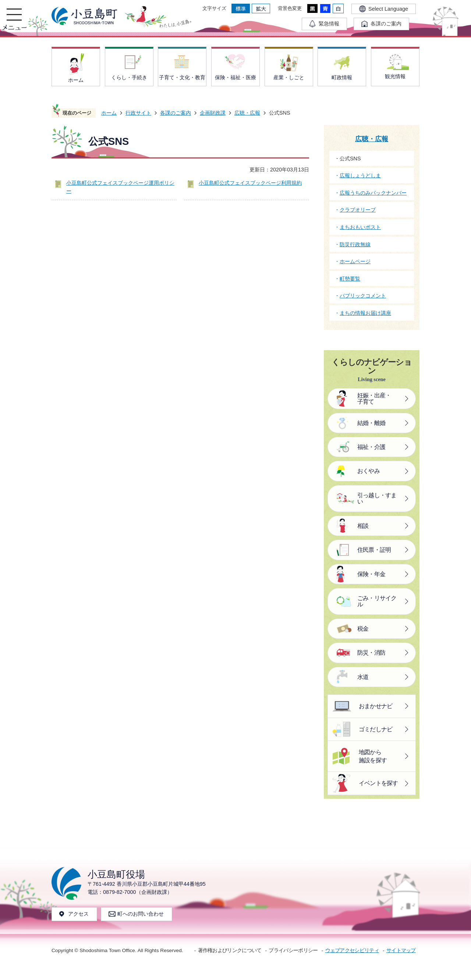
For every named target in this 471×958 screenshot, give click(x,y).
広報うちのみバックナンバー (373, 193)
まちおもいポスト (360, 227)
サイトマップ (401, 950)
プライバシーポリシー (293, 950)
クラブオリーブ (358, 210)
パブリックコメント (363, 296)
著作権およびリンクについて (230, 950)
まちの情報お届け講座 (365, 313)
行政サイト (138, 113)
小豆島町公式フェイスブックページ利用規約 (250, 183)
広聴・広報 (247, 113)
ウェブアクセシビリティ (352, 950)
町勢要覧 (350, 279)
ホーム (109, 113)
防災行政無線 (355, 244)
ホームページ (355, 261)
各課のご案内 (175, 113)
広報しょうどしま (360, 175)
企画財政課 (213, 113)
